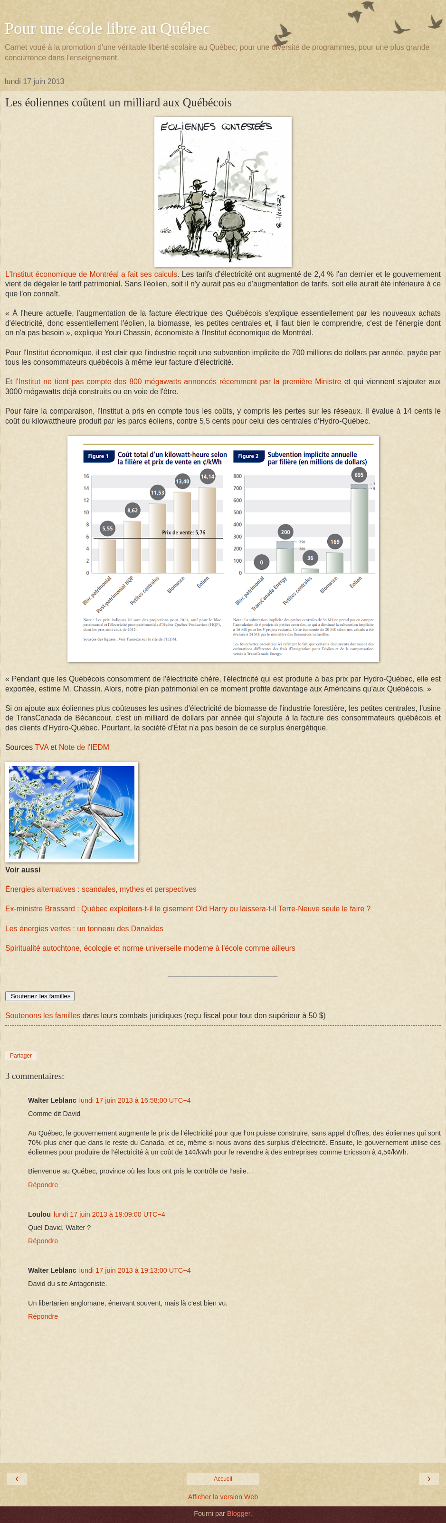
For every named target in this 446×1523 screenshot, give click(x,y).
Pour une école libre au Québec (107, 28)
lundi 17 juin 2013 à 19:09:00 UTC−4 (109, 1214)
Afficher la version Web (223, 1497)
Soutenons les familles (42, 1016)
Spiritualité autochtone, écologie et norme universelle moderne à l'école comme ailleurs (150, 948)
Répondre (43, 1185)
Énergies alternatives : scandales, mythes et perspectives (101, 889)
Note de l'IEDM (84, 747)
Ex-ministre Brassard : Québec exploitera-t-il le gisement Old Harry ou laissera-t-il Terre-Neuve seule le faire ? (187, 909)
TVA (41, 747)
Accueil (223, 1479)
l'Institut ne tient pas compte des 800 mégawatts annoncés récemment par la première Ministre (178, 382)
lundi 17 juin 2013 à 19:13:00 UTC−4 (135, 1270)
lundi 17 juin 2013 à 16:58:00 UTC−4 (135, 1100)
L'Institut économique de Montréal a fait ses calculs (91, 274)
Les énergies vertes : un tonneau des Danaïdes (84, 929)
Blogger (238, 1513)
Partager (21, 1055)
